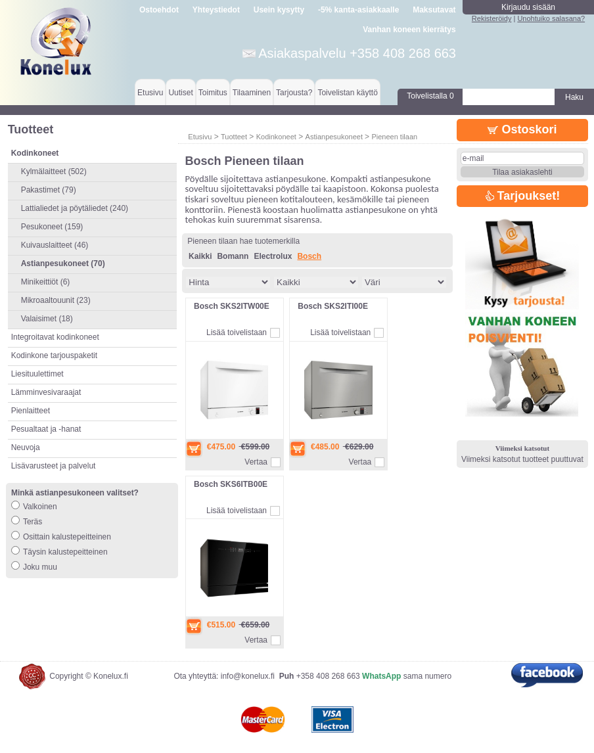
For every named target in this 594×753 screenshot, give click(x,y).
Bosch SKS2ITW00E (231, 306)
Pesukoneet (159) (52, 226)
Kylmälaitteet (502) (54, 171)
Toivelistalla (430, 96)
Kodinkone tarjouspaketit (54, 355)
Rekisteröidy (492, 18)
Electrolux (273, 256)
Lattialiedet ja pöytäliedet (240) (74, 208)
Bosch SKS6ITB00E (230, 484)
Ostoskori (522, 129)
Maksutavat (434, 9)
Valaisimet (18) (47, 318)
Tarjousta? (294, 92)
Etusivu (150, 92)
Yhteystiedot (216, 9)
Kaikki (200, 256)
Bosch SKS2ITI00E (333, 306)
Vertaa (255, 462)
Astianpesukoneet (335, 137)
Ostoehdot (159, 9)
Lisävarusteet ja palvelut (53, 465)
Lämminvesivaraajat (46, 392)
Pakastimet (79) (48, 189)
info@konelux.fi (248, 676)
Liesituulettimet (37, 373)
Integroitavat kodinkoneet (55, 337)
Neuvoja (25, 447)
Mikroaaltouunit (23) (56, 300)
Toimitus (212, 92)
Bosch (309, 256)
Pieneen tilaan (394, 137)
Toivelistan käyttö (347, 92)
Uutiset (180, 92)
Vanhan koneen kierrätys (409, 29)
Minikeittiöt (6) (45, 281)
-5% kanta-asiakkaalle (358, 9)
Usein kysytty (279, 9)
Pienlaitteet (30, 410)
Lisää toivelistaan (236, 332)
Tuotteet (234, 137)
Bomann (232, 256)
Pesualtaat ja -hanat (46, 429)
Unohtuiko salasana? (551, 18)
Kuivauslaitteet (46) (55, 245)
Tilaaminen (252, 92)
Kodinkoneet (276, 137)
